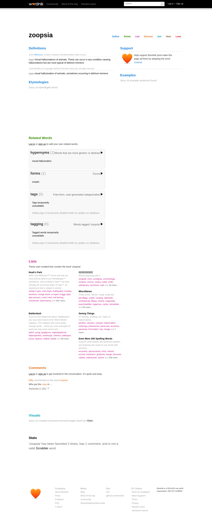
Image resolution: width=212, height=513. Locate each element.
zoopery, (83, 282)
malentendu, (92, 357)
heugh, (109, 354)
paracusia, (105, 326)
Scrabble (42, 448)
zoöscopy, (84, 326)
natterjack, (66, 335)
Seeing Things (86, 313)
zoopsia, (100, 298)
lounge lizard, (44, 294)
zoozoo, (91, 282)
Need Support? (139, 495)
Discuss (148, 36)
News (83, 488)
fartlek (54, 338)
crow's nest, (47, 297)
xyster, (106, 304)
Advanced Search (140, 510)
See (159, 36)
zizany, (98, 282)
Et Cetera (137, 488)
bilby (31, 380)
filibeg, (94, 301)
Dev (108, 488)
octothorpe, (47, 335)
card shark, (47, 291)
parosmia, (83, 329)
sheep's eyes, (35, 291)
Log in (32, 144)
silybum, (39, 338)
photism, (83, 323)
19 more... (113, 285)
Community (52, 4)
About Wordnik (62, 492)
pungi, (38, 332)
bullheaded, (58, 291)
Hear (168, 36)
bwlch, (32, 332)
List (137, 36)
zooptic (35, 182)
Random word (88, 4)
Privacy (135, 503)
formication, (94, 329)
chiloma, (57, 335)
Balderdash (35, 313)
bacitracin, (91, 354)
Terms (134, 499)
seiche (101, 357)
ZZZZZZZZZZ (86, 272)
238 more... (114, 357)
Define (115, 36)
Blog (83, 492)
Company (60, 488)
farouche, (117, 354)
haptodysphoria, (59, 332)
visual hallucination (42, 161)
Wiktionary (38, 55)
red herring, (58, 297)
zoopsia (138, 62)
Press (57, 495)
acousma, (115, 326)
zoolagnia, (98, 279)
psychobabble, (86, 304)
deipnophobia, (35, 335)
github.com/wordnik (115, 495)
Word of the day (69, 4)
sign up (42, 144)
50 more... (87, 307)
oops (44, 384)
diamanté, (108, 298)
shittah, (47, 338)
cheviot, (110, 351)
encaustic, (84, 351)
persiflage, (84, 298)
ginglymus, (47, 332)
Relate (127, 36)
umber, (92, 298)
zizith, (110, 282)
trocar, (32, 338)
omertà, (101, 301)
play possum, (35, 297)
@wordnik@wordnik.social (93, 503)
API (108, 492)
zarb (102, 285)
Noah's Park (35, 272)
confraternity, (85, 301)
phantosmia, (94, 326)
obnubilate (114, 304)
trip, (102, 329)
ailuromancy (46, 300)
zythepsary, (84, 285)
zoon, (90, 279)
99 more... (65, 338)
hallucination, (110, 323)
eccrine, (83, 354)
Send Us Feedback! (141, 492)
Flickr (90, 420)
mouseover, (34, 300)
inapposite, (110, 301)
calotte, (82, 357)
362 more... (61, 300)
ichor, (104, 351)
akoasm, (91, 323)
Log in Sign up (175, 3)
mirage (107, 329)
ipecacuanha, (95, 351)
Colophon (59, 499)
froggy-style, (65, 294)
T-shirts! (58, 507)
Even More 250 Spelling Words (95, 338)
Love (178, 36)
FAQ (57, 503)
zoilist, (105, 282)
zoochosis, (95, 285)
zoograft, (83, 279)
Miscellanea (85, 291)
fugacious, (98, 304)
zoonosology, (109, 279)
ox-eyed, (55, 294)
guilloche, (101, 354)
